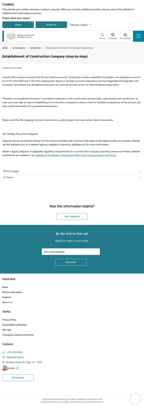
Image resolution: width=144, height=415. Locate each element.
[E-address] (8, 368)
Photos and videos (12, 292)
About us (7, 302)
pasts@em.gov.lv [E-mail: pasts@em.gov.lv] (15, 357)
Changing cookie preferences (18, 334)
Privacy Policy (9, 319)
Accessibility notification (14, 324)
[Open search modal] (102, 36)
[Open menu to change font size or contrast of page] (125, 36)
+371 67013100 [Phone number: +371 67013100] (14, 352)
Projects (6, 297)
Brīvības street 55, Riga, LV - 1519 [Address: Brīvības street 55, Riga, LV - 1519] (24, 362)
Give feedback (72, 216)
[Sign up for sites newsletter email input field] (71, 251)
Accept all (51, 24)
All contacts (18, 377)
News (5, 287)
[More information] (17, 368)
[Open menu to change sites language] (112, 36)
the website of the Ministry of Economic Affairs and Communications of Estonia (74, 155)
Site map (6, 329)
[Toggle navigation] (138, 36)
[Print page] (72, 171)
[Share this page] (72, 177)
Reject (18, 24)
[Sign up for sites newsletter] (71, 262)
